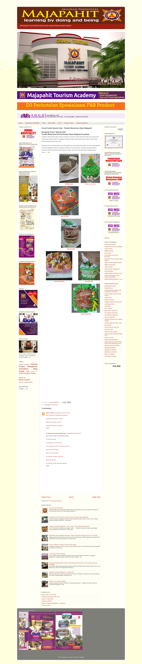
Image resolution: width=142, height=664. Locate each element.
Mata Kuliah (51, 123)
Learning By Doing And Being (57, 553)
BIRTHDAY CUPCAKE (111, 352)
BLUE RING (108, 325)
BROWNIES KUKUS (110, 286)
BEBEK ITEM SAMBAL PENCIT (113, 262)
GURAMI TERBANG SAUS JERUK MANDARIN (112, 276)
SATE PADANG (109, 271)
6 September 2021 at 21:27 (73, 433)
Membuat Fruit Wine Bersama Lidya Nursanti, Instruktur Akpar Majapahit (68, 517)
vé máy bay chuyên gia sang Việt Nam (56, 463)
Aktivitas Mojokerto (82, 123)
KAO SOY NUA (109, 329)
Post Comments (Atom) (55, 500)
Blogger (82, 657)
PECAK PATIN (108, 248)
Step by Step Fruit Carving (49, 594)
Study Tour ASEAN (47, 601)
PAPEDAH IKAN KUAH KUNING (113, 246)
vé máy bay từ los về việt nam (54, 442)
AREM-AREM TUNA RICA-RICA (113, 273)
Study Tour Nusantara (47, 599)
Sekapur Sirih (34, 371)
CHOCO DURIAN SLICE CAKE (113, 323)
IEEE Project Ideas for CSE (53, 422)
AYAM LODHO (108, 267)
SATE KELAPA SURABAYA (112, 269)
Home (20, 123)
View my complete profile (26, 382)
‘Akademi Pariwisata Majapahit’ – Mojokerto (53, 603)
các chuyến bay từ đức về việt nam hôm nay (58, 446)
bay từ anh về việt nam (52, 453)
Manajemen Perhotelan (32, 123)
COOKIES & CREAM (110, 350)
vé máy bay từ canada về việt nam (56, 433)
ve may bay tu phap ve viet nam (54, 456)
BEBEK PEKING (109, 251)
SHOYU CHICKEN (110, 317)
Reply (47, 428)
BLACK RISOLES (109, 299)
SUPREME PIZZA (109, 304)
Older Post (96, 497)
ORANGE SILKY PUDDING (112, 345)
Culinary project (46, 605)
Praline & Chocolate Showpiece (57, 581)
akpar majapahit (25, 379)
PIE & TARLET (109, 308)
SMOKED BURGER (110, 347)
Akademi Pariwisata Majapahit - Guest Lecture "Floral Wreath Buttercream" (69, 526)
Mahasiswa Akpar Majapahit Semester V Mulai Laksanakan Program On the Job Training (73, 535)
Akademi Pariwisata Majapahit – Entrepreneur (61, 572)
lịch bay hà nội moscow (52, 449)
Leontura (70, 657)
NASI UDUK (108, 253)
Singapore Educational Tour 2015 (51, 596)
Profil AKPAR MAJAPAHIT (56, 508)
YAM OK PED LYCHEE (111, 331)
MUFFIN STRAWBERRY (111, 339)
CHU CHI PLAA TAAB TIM (112, 327)
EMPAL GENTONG (110, 264)
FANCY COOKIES (109, 354)
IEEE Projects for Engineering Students (56, 415)
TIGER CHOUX (109, 288)
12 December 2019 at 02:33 (62, 413)
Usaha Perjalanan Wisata (27, 373)
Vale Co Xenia (50, 413)
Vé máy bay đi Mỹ (51, 439)
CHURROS (108, 306)
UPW (43, 123)
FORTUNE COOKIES (110, 356)
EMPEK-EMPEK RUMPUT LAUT (114, 279)
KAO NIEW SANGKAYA (111, 315)
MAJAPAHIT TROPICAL (111, 310)
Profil (59, 123)
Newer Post (46, 497)
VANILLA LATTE (109, 337)
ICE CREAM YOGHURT (111, 313)
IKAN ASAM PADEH (110, 244)
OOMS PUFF (108, 297)
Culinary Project (69, 123)
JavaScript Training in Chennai (54, 418)
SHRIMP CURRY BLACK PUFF (113, 302)
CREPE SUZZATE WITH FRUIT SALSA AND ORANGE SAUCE (113, 342)
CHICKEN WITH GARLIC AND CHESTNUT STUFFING (113, 291)
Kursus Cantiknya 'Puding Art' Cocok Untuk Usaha (62, 544)
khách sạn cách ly (51, 460)
